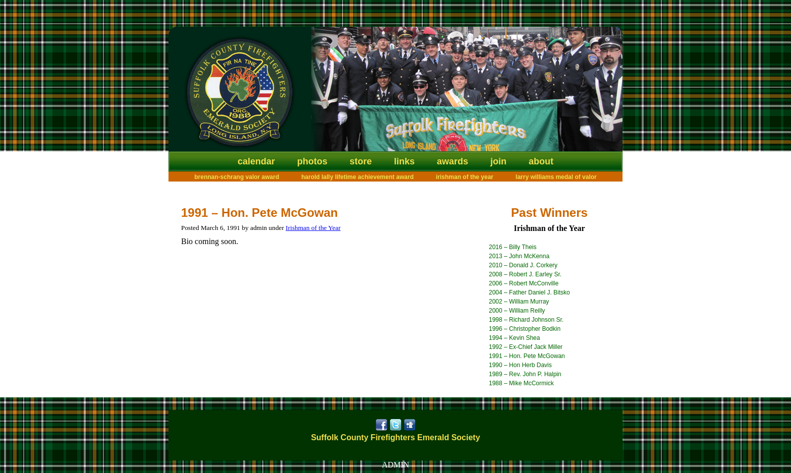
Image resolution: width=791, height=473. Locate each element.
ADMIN (395, 464)
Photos (312, 161)
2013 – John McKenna (519, 256)
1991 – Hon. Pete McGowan (527, 356)
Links (404, 161)
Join (498, 161)
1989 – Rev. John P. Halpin (525, 374)
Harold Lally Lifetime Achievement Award (357, 177)
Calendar (256, 161)
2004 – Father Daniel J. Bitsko (529, 292)
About (541, 161)
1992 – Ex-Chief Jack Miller (525, 346)
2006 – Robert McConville (523, 283)
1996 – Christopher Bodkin (524, 328)
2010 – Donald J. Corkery (523, 265)
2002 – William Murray (519, 301)
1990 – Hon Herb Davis (520, 365)
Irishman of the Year (464, 177)
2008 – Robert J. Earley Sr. (525, 274)
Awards (452, 161)
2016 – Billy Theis (513, 247)
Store (361, 161)
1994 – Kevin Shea (514, 337)
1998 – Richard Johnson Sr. (526, 319)
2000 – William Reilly (517, 310)
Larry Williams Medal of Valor (556, 177)
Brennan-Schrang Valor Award (236, 177)
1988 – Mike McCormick (521, 383)
